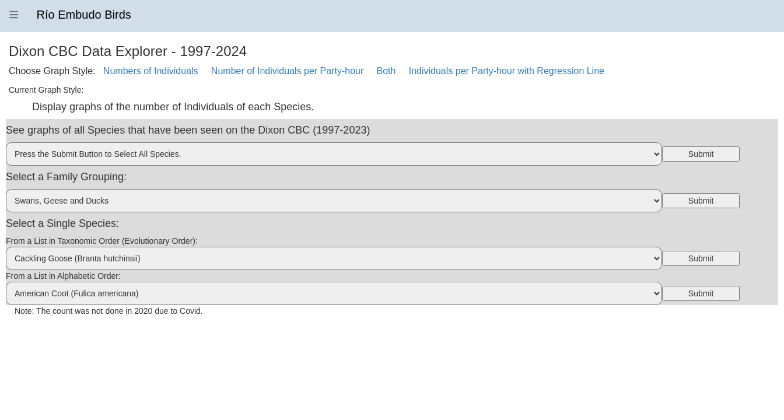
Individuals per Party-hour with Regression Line (506, 71)
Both (386, 71)
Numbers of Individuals (150, 71)
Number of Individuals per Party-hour (287, 71)
